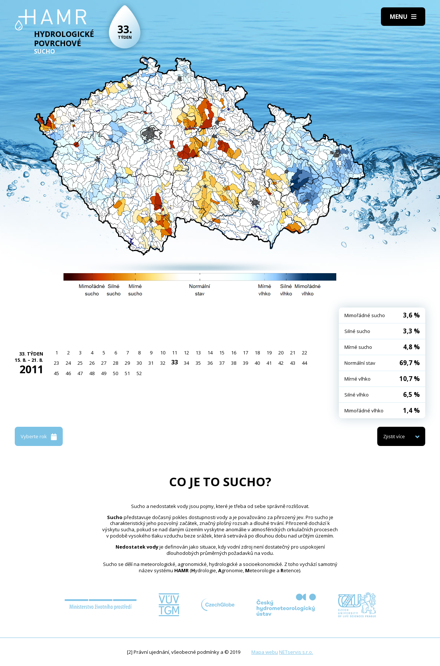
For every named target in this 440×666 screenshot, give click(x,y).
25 (80, 363)
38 (233, 363)
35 (198, 363)
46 (68, 373)
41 (269, 363)
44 (304, 363)
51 (127, 373)
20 (280, 352)
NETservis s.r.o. (296, 652)
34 (186, 363)
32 (162, 363)
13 (198, 352)
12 (186, 352)
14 (210, 352)
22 (304, 352)
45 (56, 373)
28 (115, 363)
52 (139, 373)
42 (280, 363)
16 (233, 352)
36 (210, 363)
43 (292, 363)
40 (257, 363)
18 (257, 352)
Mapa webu (264, 652)
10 (162, 352)
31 (151, 363)
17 (245, 352)
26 (91, 363)
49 (103, 373)
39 (245, 363)
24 (68, 363)
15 (221, 352)
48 (91, 373)
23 (56, 363)
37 (221, 363)
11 (174, 352)
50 (115, 373)
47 (80, 373)
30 (139, 363)
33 (174, 362)
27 (103, 363)
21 (292, 352)
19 (269, 352)
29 (127, 363)
